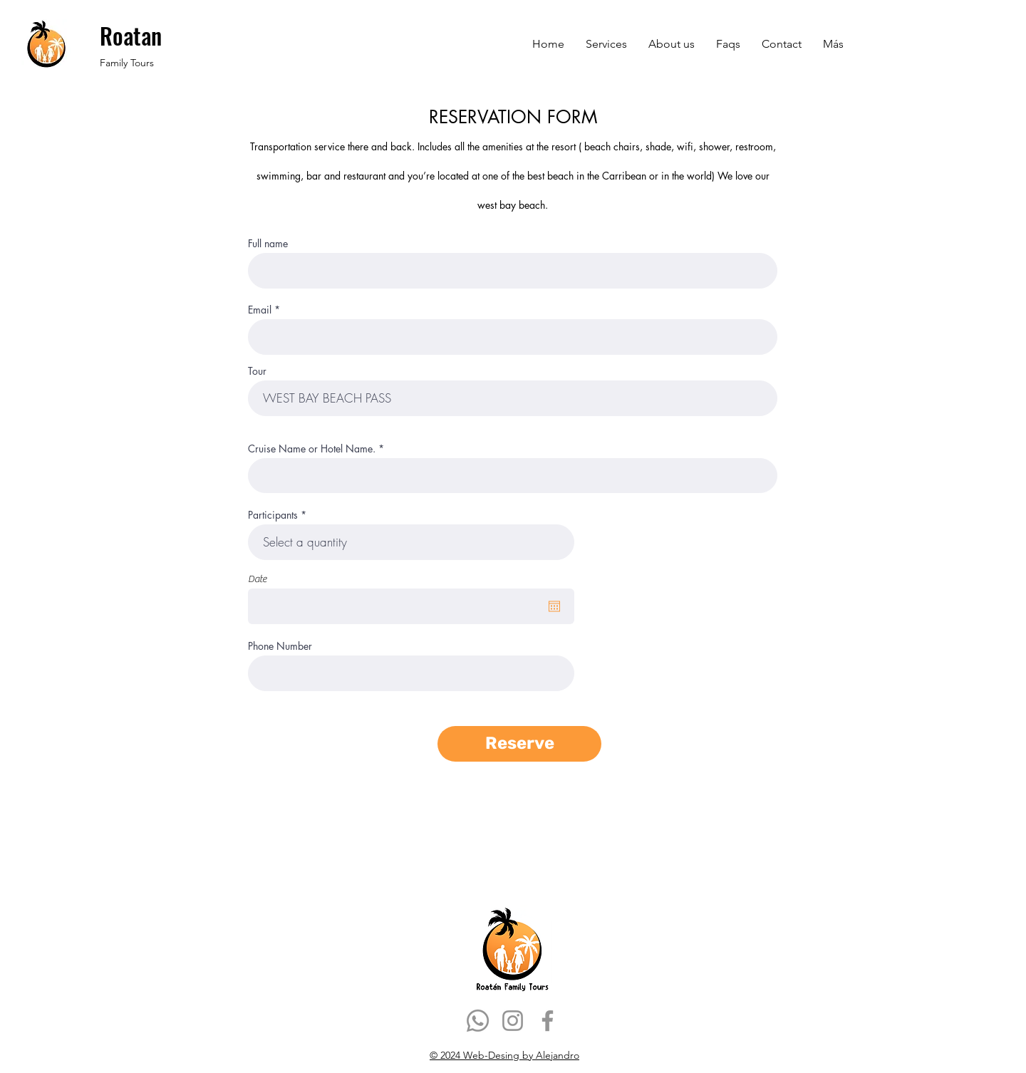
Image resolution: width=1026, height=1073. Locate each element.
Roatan (133, 35)
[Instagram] (513, 1021)
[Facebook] (547, 1021)
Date (257, 579)
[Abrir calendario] (554, 606)
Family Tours (127, 62)
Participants (273, 515)
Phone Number (280, 646)
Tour (257, 371)
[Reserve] (519, 744)
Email (259, 310)
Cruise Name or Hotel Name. (311, 449)
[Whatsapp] (478, 1021)
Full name (268, 244)
